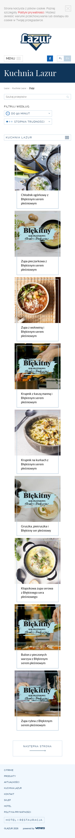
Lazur (7, 88)
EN (67, 58)
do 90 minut (30, 113)
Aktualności (11, 782)
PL (60, 58)
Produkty (10, 776)
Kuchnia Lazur (19, 88)
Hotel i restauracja (24, 819)
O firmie (8, 770)
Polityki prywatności (31, 12)
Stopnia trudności (32, 121)
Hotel (7, 806)
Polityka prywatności (17, 812)
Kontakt (9, 794)
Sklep (7, 800)
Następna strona (37, 746)
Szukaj (67, 97)
